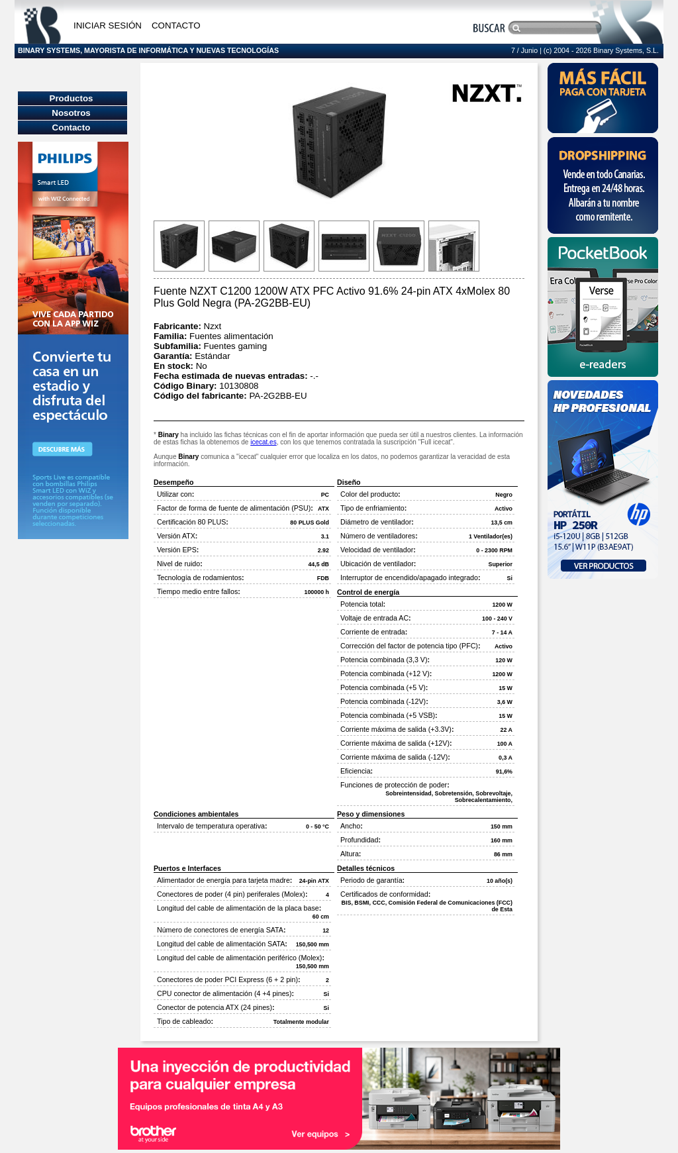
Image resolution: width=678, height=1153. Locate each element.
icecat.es (263, 442)
